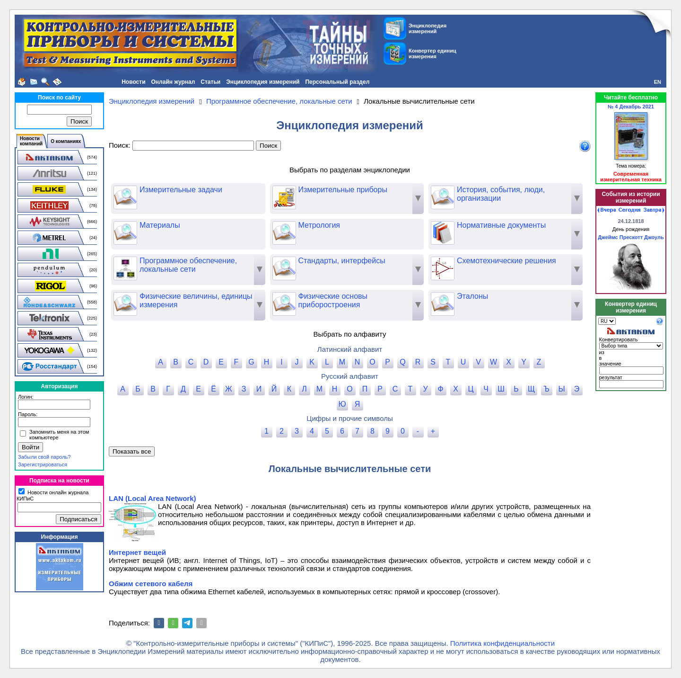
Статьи (210, 82)
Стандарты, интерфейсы (328, 261)
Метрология (306, 225)
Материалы (147, 225)
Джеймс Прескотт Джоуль (631, 237)
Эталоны (459, 296)
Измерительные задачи (168, 190)
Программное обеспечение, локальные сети (175, 265)
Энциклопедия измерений (262, 82)
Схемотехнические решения (493, 261)
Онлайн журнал (173, 82)
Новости (133, 82)
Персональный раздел (337, 82)
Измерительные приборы (329, 190)
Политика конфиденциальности (502, 643)
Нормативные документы (488, 225)
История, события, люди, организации (488, 194)
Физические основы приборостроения (320, 300)
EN (657, 82)
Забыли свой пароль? (44, 457)
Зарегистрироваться (42, 464)
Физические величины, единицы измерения (183, 300)
